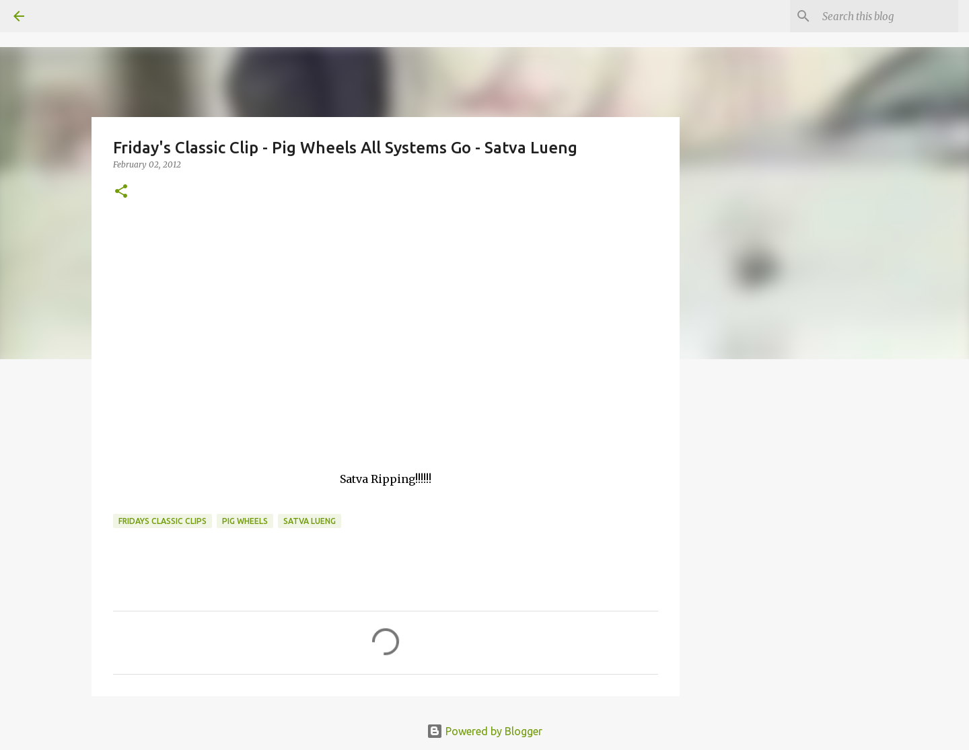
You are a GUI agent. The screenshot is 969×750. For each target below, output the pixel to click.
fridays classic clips (162, 521)
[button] (121, 192)
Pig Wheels (245, 521)
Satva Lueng (309, 521)
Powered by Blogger (484, 731)
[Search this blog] (887, 16)
